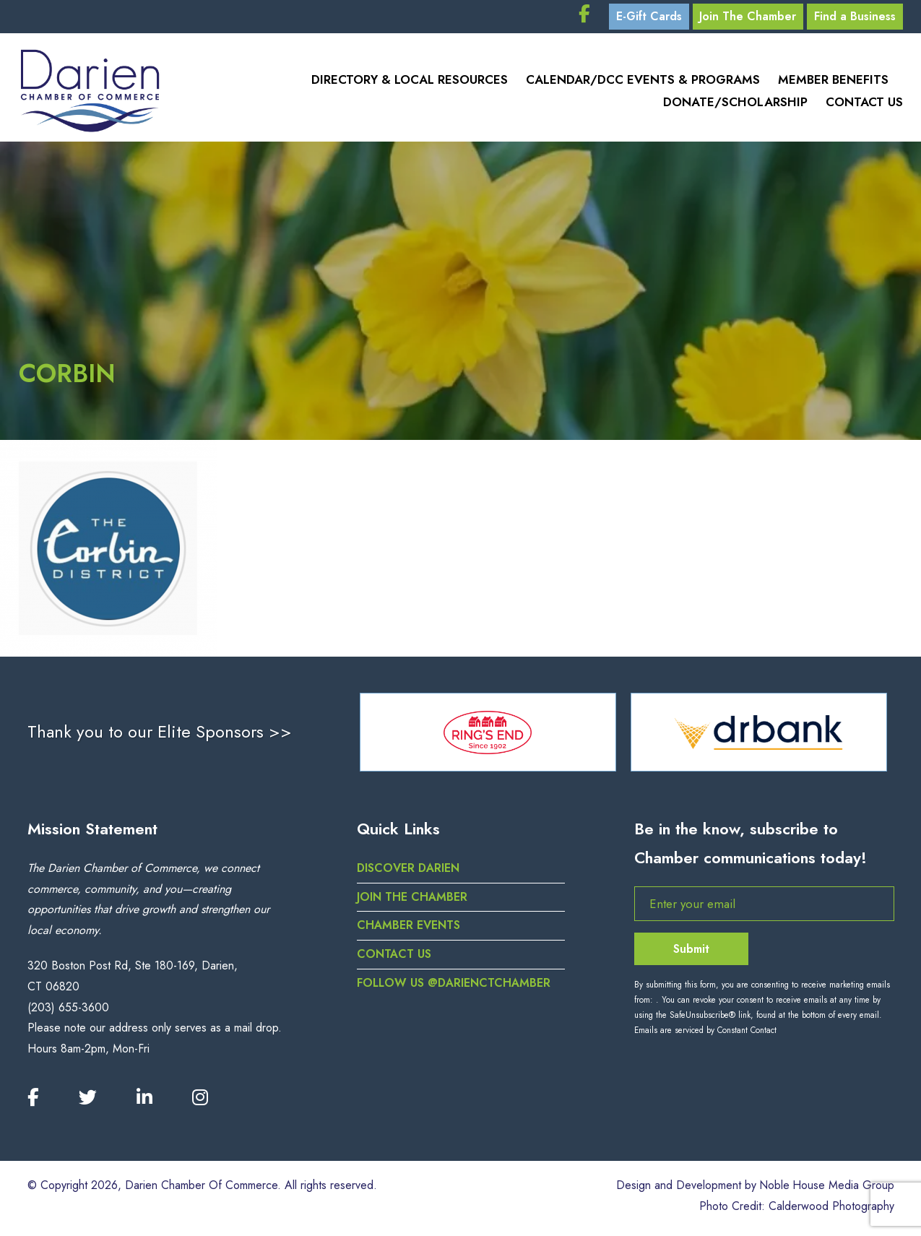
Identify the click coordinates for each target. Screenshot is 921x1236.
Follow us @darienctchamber (455, 987)
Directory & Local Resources (409, 83)
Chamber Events (408, 929)
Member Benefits (833, 83)
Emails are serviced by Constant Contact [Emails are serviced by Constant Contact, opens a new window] (705, 1034)
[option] (488, 736)
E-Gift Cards (640, 17)
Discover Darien (409, 871)
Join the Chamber (412, 900)
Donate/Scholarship (735, 104)
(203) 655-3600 (68, 1011)
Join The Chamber (743, 17)
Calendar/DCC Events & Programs (643, 83)
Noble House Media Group (826, 1189)
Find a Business (853, 17)
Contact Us (864, 104)
